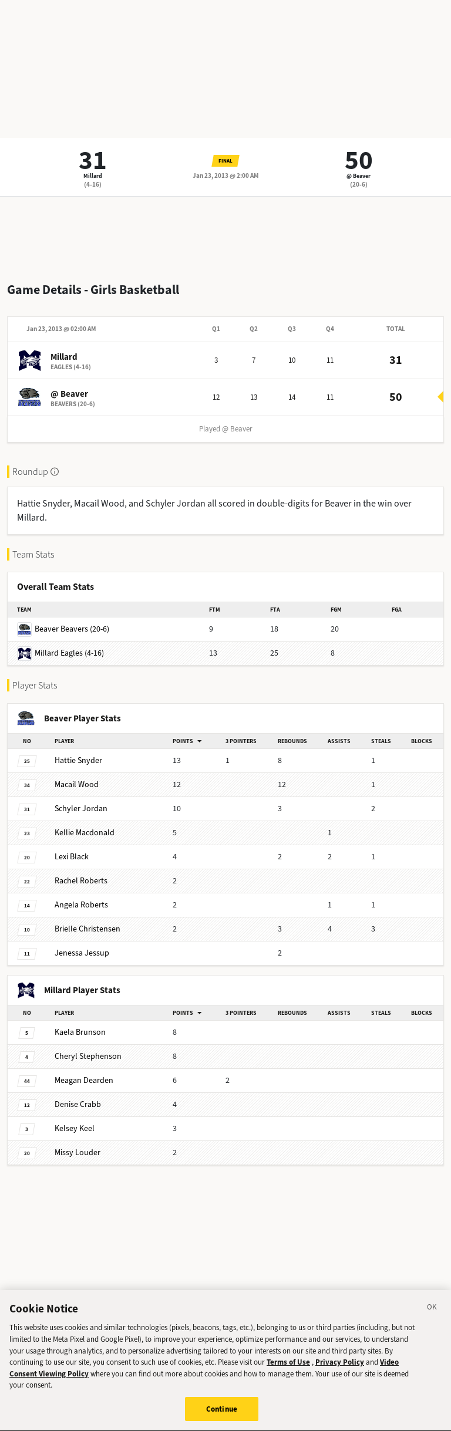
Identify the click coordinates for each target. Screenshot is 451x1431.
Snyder (78, 760)
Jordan (81, 808)
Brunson (80, 1032)
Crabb (78, 1104)
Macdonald (85, 832)
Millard (92, 176)
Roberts (81, 880)
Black (72, 856)
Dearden (84, 1080)
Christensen (87, 928)
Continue (221, 1418)
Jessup (82, 953)
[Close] (432, 1317)
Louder (77, 1152)
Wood (77, 784)
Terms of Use (288, 1371)
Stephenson (88, 1056)
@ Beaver (358, 176)
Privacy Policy (339, 1371)
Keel (75, 1128)
